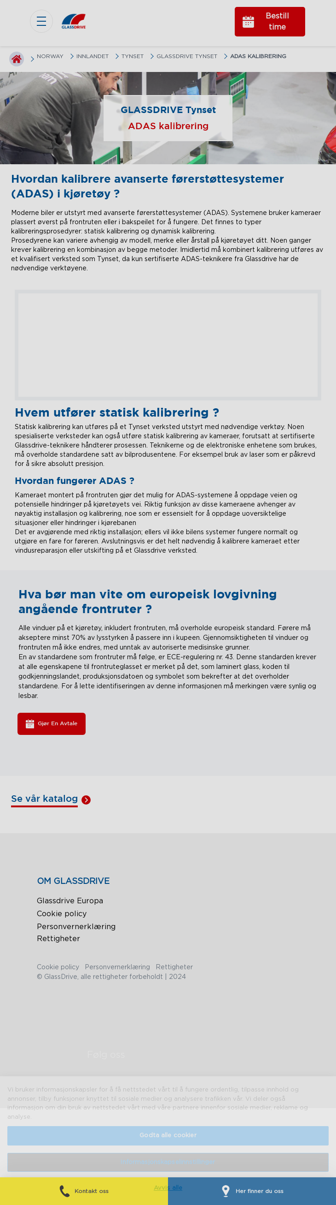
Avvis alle (168, 1188)
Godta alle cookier (167, 1136)
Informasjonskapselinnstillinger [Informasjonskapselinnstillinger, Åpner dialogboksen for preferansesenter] (168, 1162)
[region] (168, 1140)
